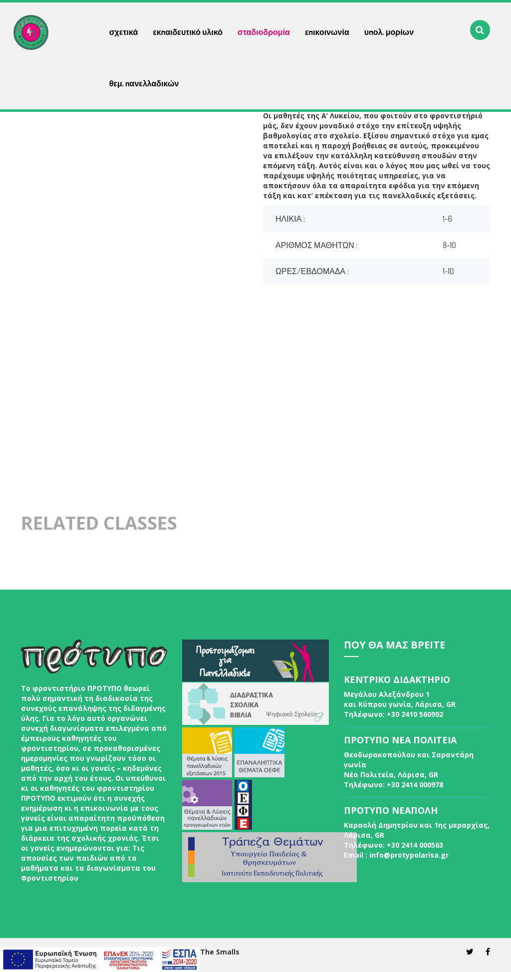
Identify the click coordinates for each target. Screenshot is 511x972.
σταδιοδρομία (264, 32)
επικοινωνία (327, 32)
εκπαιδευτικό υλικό (188, 32)
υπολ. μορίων (389, 32)
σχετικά (123, 32)
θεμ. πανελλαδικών (144, 83)
